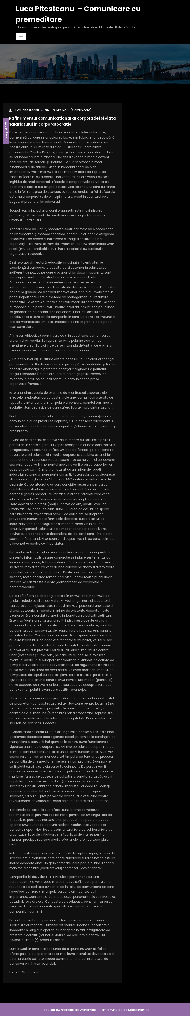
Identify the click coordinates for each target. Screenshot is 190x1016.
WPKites (116, 1009)
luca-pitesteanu (26, 110)
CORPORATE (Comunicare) (68, 110)
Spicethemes (138, 1009)
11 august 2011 (6, 130)
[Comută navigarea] (21, 36)
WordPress (89, 1009)
